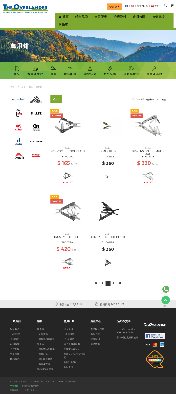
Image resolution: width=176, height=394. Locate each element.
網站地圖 (14, 385)
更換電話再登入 (72, 349)
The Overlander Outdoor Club (126, 331)
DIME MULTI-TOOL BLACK (108, 237)
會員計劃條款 (71, 362)
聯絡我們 (15, 358)
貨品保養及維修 (45, 368)
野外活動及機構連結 (127, 337)
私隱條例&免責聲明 (30, 385)
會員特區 (139, 17)
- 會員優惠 (69, 334)
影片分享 (95, 334)
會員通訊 (68, 367)
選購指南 (95, 344)
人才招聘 (15, 349)
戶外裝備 (21, 87)
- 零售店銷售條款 (46, 339)
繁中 (139, 6)
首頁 (12, 87)
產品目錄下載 (97, 329)
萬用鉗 (39, 87)
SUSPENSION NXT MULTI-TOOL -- (148, 152)
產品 (164, 99)
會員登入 (114, 7)
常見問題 (15, 354)
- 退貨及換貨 (43, 363)
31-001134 (108, 242)
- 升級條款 (69, 339)
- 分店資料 (42, 334)
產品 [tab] (56, 99)
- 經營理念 (15, 334)
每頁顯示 (150, 99)
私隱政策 (15, 344)
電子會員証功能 (72, 344)
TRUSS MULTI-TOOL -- (68, 237)
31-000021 (68, 156)
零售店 (40, 329)
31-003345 (148, 156)
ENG (145, 6)
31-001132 (108, 156)
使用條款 (15, 339)
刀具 (31, 87)
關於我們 (15, 329)
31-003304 (67, 242)
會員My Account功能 (74, 356)
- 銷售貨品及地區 (46, 349)
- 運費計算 (42, 354)
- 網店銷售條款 (44, 358)
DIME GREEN (108, 151)
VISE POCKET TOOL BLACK (68, 151)
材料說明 (95, 339)
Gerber (68, 148)
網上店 (40, 344)
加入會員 (68, 329)
